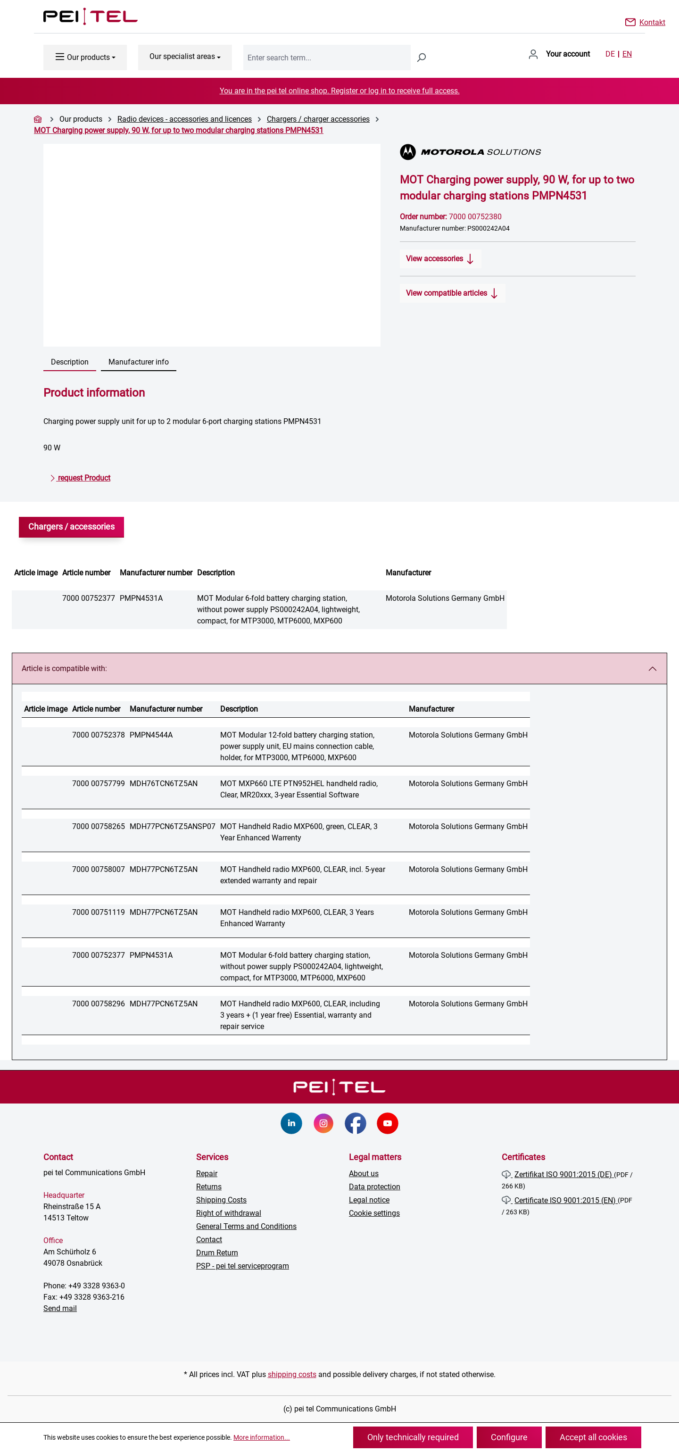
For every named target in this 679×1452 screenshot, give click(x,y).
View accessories (440, 257)
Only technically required (413, 1437)
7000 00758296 (98, 1003)
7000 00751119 (98, 912)
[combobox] (327, 57)
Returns (209, 1186)
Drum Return (217, 1252)
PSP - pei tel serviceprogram (242, 1265)
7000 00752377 (88, 598)
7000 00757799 (98, 783)
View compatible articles (452, 291)
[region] (212, 245)
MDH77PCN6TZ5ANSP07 (172, 826)
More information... (261, 1437)
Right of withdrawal (228, 1213)
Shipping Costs (221, 1199)
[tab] (69, 362)
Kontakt (652, 21)
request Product (80, 476)
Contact (209, 1239)
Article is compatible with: (64, 668)
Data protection (374, 1186)
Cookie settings (374, 1213)
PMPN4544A (151, 734)
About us (364, 1173)
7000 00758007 (98, 869)
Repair (206, 1173)
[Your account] (559, 54)
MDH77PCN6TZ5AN (164, 869)
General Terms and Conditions (246, 1226)
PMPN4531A (141, 598)
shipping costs (292, 1374)
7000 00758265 (98, 826)
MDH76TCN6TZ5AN (164, 783)
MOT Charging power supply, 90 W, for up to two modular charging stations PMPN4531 (178, 130)
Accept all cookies (593, 1437)
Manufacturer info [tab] (138, 361)
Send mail (60, 1308)
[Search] (421, 57)
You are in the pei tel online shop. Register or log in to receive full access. (340, 90)
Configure (509, 1437)
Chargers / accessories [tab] (71, 526)
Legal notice (369, 1199)
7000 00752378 (98, 734)
